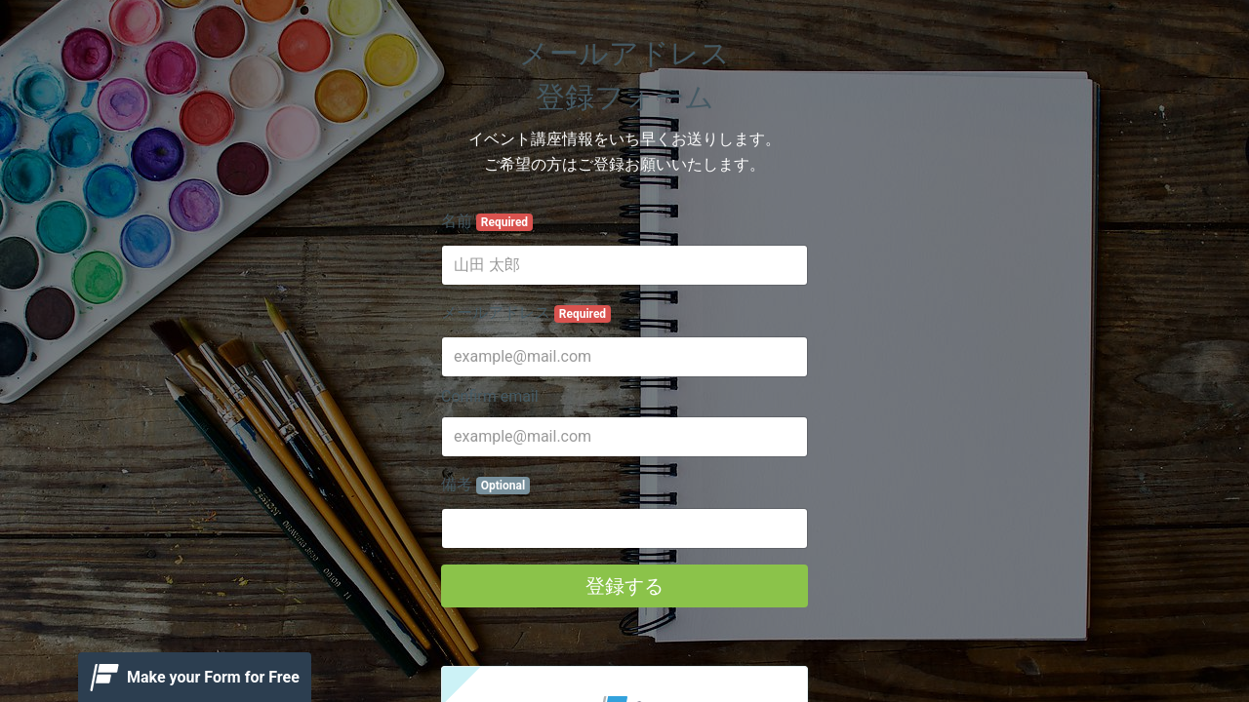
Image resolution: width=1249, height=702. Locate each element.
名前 (487, 221)
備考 (485, 484)
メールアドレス (526, 313)
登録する (624, 586)
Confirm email (490, 396)
